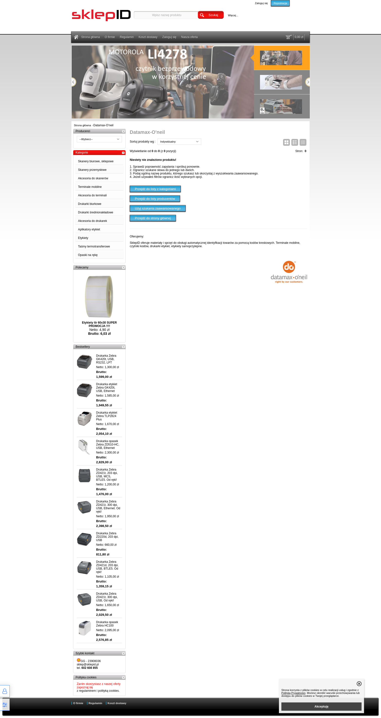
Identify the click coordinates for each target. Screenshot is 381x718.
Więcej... (233, 15)
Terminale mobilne (90, 187)
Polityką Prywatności (293, 692)
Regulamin (127, 37)
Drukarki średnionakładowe (95, 212)
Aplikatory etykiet (89, 229)
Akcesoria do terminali (92, 195)
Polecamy (82, 267)
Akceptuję (321, 706)
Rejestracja (280, 3)
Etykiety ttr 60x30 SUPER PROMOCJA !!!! (99, 324)
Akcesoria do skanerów (93, 178)
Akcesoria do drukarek (92, 221)
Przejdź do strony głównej (153, 218)
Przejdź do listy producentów (155, 198)
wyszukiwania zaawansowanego (237, 173)
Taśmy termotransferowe (94, 246)
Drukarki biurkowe (89, 204)
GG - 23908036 (89, 660)
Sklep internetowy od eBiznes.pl (188, 711)
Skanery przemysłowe (92, 170)
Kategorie (82, 152)
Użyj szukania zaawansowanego (158, 208)
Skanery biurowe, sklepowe (95, 161)
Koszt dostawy (148, 37)
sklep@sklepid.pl (88, 664)
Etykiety (83, 238)
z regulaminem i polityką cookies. (98, 690)
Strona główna (90, 37)
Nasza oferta (189, 37)
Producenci (83, 131)
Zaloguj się (261, 3)
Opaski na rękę (88, 255)
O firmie (110, 37)
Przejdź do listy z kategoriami (155, 189)
